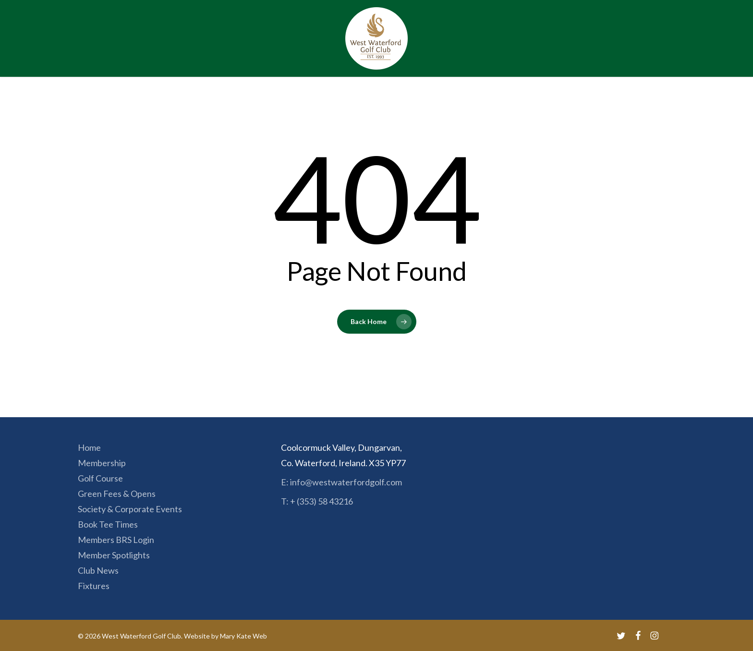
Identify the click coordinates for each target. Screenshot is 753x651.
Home (89, 447)
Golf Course (100, 478)
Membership (102, 463)
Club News (98, 570)
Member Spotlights (114, 555)
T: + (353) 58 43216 (317, 501)
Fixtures (93, 585)
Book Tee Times (108, 524)
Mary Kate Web (243, 636)
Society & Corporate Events (130, 509)
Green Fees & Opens (117, 493)
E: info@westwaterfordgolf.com (341, 482)
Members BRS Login (116, 539)
